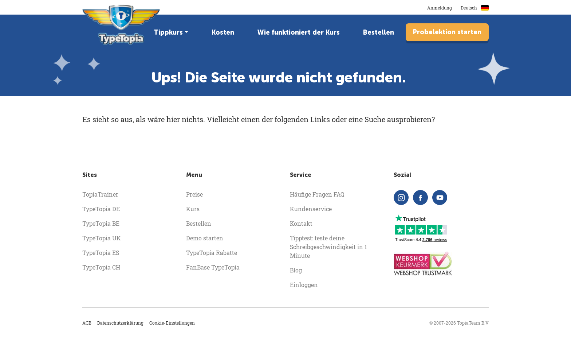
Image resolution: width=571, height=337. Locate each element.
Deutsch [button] (475, 8)
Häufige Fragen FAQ (317, 194)
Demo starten (204, 238)
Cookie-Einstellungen (172, 323)
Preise (194, 194)
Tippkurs (168, 32)
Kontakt (301, 223)
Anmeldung (439, 8)
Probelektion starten (447, 32)
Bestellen (378, 32)
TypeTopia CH (101, 267)
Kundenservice (311, 209)
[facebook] (420, 197)
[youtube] (439, 197)
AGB (86, 323)
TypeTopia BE (100, 223)
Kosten (223, 32)
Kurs (193, 209)
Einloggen (304, 284)
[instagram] (401, 197)
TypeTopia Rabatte (211, 252)
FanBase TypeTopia (213, 267)
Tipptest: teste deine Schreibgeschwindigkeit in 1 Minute (328, 246)
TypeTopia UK (101, 238)
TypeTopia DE (101, 209)
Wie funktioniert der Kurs (298, 32)
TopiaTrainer (100, 194)
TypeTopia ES (100, 252)
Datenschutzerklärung (120, 323)
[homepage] (121, 24)
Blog (296, 270)
